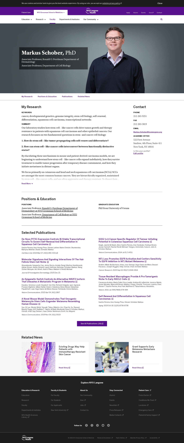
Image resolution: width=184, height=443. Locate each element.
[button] (159, 3)
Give (151, 12)
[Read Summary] (27, 184)
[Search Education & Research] (161, 19)
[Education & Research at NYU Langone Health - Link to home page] (92, 11)
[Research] (45, 19)
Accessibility (155, 438)
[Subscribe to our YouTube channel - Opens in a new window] (103, 425)
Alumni (135, 12)
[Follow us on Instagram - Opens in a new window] (97, 425)
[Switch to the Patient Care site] (26, 12)
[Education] (31, 19)
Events (143, 12)
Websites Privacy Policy (138, 438)
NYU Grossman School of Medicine (50, 12)
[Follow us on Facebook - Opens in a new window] (86, 425)
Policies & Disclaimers (105, 438)
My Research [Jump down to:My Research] (27, 97)
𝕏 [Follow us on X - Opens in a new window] (92, 426)
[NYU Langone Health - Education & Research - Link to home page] (27, 437)
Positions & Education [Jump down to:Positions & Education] (47, 97)
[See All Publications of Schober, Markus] (92, 323)
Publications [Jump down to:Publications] (67, 97)
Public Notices (121, 438)
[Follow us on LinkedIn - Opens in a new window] (108, 425)
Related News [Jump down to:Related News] (84, 97)
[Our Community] (97, 19)
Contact (159, 12)
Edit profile (138, 153)
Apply (128, 12)
